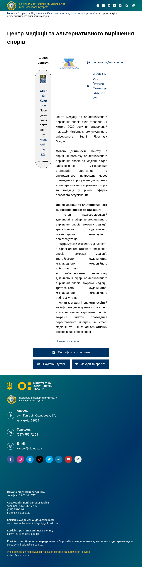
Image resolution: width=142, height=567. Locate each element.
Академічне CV (24, 129)
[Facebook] (98, 5)
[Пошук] (126, 5)
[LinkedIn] (109, 5)
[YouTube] (120, 5)
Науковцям (37, 13)
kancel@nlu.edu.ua (29, 358)
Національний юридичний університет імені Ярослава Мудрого (42, 5)
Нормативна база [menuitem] (17, 517)
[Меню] (133, 5)
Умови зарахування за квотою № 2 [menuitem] (28, 489)
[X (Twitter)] (114, 5)
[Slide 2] (27, 136)
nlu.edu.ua (55, 556)
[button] (55, 243)
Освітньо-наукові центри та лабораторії (70, 13)
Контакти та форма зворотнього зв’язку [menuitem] (30, 529)
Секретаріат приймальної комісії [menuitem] (26, 523)
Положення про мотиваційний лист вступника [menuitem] (34, 477)
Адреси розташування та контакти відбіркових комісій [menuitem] (39, 512)
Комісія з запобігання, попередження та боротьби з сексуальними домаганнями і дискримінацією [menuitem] (65, 506)
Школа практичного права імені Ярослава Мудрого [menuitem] (37, 534)
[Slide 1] (20, 136)
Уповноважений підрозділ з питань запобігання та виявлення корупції (48, 461)
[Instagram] (103, 5)
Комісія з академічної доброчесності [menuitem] (28, 483)
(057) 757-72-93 (27, 344)
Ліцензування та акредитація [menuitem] (24, 500)
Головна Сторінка (17, 13)
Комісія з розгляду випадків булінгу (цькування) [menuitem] (35, 495)
